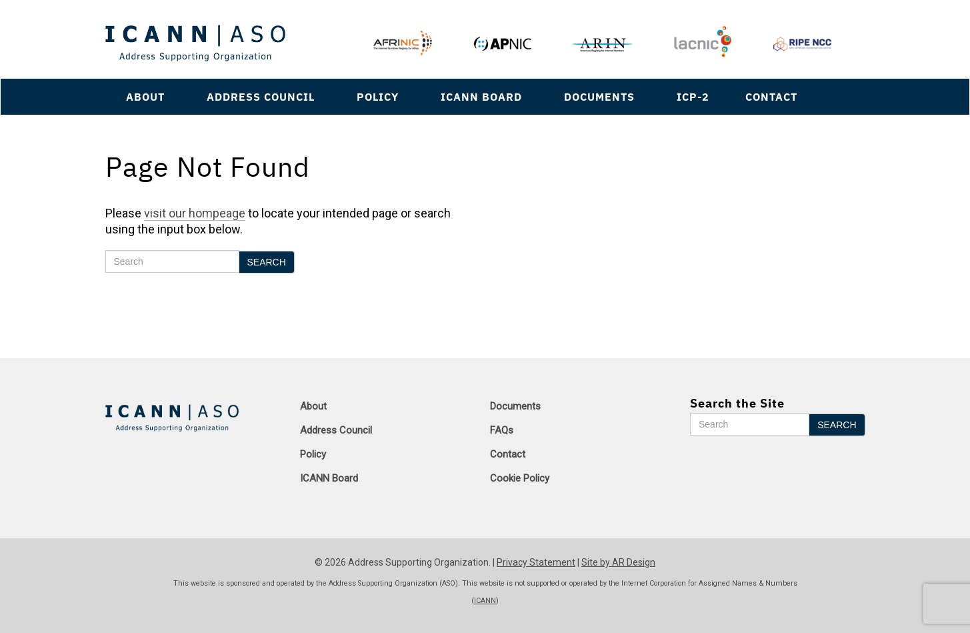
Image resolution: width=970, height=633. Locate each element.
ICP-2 (693, 96)
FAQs (501, 430)
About (145, 96)
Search (266, 262)
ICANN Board (481, 96)
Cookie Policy (519, 478)
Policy (378, 96)
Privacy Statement (536, 562)
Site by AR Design (618, 562)
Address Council (261, 96)
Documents (599, 96)
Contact (771, 96)
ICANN (485, 600)
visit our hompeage (194, 213)
